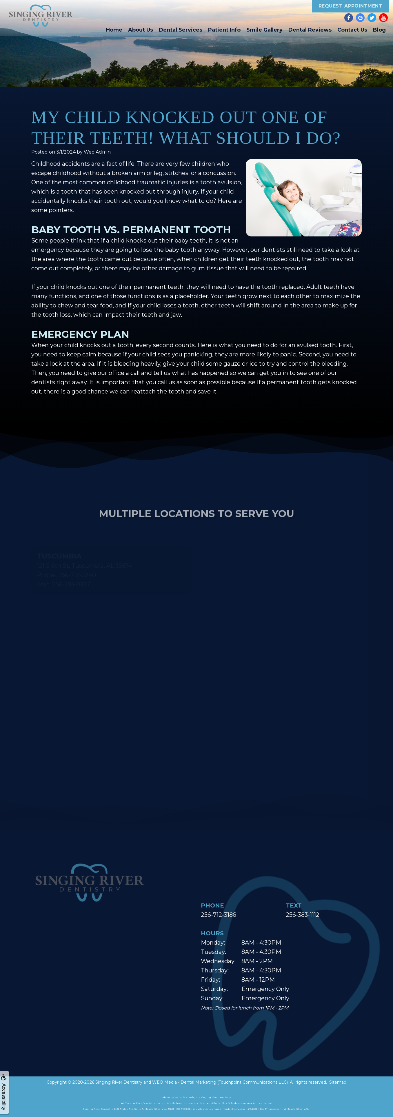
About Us (140, 30)
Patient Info (224, 30)
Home (114, 30)
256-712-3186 (218, 914)
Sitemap (337, 1082)
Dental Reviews (310, 30)
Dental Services (180, 30)
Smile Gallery (264, 30)
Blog (379, 30)
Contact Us (352, 30)
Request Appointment (351, 6)
